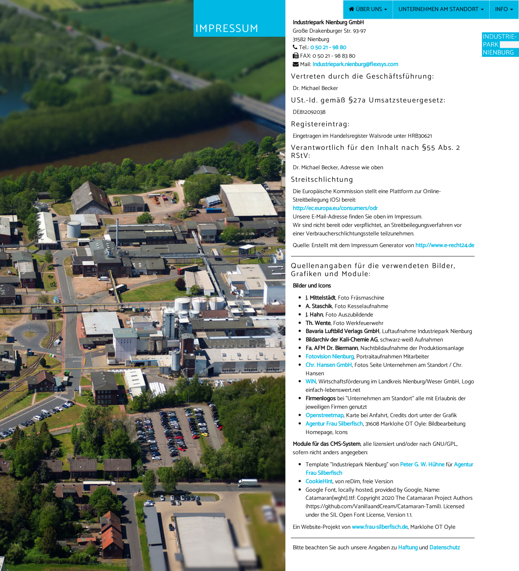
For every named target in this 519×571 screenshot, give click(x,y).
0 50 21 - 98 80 (328, 48)
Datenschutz (444, 548)
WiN (311, 382)
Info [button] (504, 9)
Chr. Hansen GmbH (329, 365)
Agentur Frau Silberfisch (334, 424)
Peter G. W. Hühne (422, 465)
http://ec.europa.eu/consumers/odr (335, 208)
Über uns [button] (371, 9)
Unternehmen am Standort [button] (441, 9)
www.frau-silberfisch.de (380, 527)
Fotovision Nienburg (330, 357)
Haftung (408, 548)
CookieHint (319, 482)
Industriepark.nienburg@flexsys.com (355, 64)
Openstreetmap (324, 415)
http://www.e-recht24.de (444, 245)
